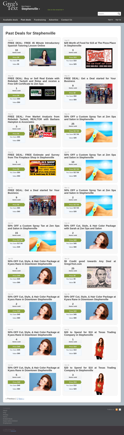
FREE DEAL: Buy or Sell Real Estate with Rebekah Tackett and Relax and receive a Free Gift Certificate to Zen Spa (33, 81)
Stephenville (31, 8)
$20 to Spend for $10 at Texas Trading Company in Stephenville (90, 333)
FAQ (4, 413)
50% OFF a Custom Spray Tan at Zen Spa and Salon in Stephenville (90, 118)
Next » (21, 399)
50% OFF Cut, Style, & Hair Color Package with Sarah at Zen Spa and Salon (90, 227)
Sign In (110, 20)
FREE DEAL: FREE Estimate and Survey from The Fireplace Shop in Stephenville (33, 156)
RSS (117, 410)
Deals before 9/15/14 (10, 421)
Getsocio (13, 431)
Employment (7, 423)
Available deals (10, 20)
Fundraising (40, 20)
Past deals (26, 20)
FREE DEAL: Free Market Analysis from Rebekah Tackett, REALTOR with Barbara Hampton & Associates (33, 119)
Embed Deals (7, 419)
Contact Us (66, 20)
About (5, 410)
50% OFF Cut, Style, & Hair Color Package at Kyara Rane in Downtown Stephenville (33, 262)
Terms (5, 417)
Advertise (53, 20)
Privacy (5, 415)
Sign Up (118, 20)
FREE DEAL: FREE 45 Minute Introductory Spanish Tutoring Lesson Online (33, 44)
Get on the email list (55, 10)
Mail (120, 410)
